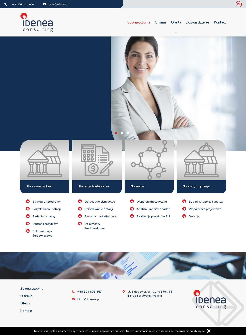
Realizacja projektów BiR (153, 216)
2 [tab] (122, 133)
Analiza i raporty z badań (153, 209)
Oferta (176, 27)
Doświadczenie (197, 22)
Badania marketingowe (100, 216)
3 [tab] (128, 133)
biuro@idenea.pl (59, 4)
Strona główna (138, 22)
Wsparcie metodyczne (152, 202)
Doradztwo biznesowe (100, 202)
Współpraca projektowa (205, 209)
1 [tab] (116, 133)
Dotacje (194, 216)
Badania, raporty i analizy (206, 202)
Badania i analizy (43, 216)
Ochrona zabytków (45, 224)
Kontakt (220, 22)
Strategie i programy (46, 202)
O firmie (160, 22)
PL (238, 4)
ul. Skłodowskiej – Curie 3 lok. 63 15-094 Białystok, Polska (150, 294)
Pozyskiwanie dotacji (46, 209)
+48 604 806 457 (22, 4)
